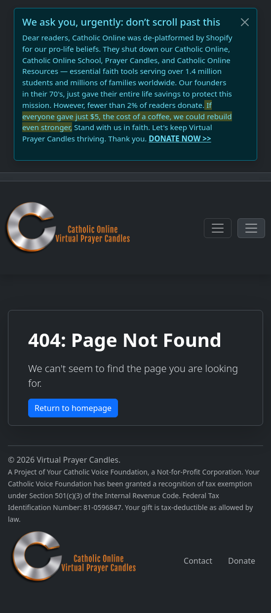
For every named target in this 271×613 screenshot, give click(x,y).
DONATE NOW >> (180, 138)
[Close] (245, 22)
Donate (241, 560)
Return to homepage (73, 408)
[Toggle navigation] (218, 228)
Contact (198, 560)
